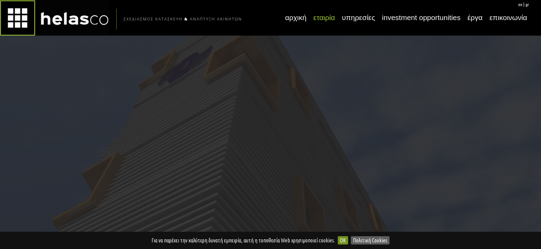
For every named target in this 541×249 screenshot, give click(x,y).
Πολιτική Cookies (370, 240)
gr (527, 4)
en (520, 4)
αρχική (295, 17)
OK (343, 240)
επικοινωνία (508, 17)
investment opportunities (421, 17)
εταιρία (324, 17)
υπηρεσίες (358, 17)
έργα (475, 17)
